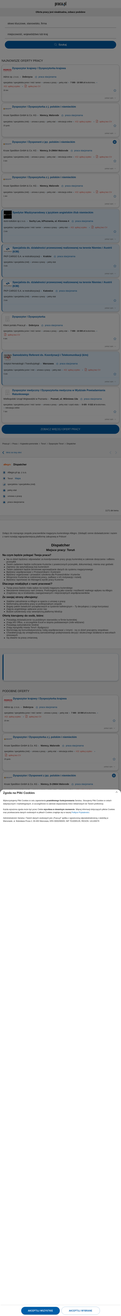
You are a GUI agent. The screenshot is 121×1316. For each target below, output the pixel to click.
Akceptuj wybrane (80, 1310)
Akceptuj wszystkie (40, 1310)
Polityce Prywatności (80, 812)
